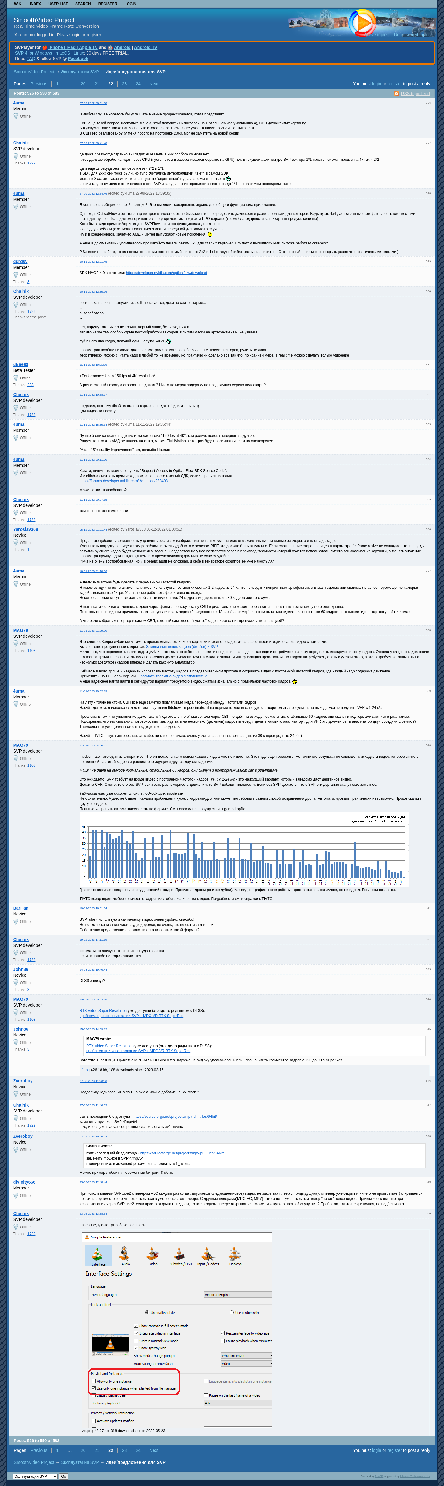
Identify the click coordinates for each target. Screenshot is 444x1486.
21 (97, 83)
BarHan (21, 908)
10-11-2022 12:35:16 (93, 291)
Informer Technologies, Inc (415, 1476)
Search (83, 4)
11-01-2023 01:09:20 (93, 630)
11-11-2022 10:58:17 (93, 394)
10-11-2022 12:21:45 (93, 261)
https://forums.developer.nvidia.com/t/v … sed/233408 (124, 481)
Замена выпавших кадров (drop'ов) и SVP (182, 646)
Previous (39, 83)
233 (30, 385)
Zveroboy (23, 1080)
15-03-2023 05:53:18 (93, 999)
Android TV (145, 47)
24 (138, 83)
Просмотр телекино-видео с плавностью (172, 676)
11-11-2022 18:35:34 (93, 424)
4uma (19, 102)
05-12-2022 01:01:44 (93, 529)
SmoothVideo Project (44, 19)
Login (130, 4)
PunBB (379, 1476)
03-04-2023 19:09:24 (93, 1136)
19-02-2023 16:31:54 (93, 908)
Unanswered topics (412, 34)
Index (35, 4)
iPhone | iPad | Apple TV (73, 47)
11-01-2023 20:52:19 (93, 691)
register (394, 83)
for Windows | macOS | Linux (49, 52)
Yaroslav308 (25, 529)
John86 (20, 969)
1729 (31, 163)
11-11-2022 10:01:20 (93, 364)
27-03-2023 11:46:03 (93, 1105)
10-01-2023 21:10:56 (93, 571)
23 (124, 83)
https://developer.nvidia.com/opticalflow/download (166, 273)
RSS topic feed (415, 93)
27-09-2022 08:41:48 (93, 143)
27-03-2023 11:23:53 (93, 1081)
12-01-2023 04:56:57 (93, 745)
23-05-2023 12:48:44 (93, 1182)
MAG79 (20, 630)
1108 (31, 650)
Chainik (21, 142)
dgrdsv (20, 261)
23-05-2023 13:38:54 (93, 1213)
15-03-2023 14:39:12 (93, 1029)
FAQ (31, 58)
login (376, 83)
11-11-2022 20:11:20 (93, 459)
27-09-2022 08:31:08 (93, 103)
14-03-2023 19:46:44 (93, 969)
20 (83, 83)
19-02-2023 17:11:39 (93, 939)
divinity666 (24, 1182)
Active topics (376, 34)
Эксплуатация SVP (80, 71)
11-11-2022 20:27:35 (93, 499)
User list (58, 4)
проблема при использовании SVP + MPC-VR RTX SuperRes (131, 1016)
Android (122, 47)
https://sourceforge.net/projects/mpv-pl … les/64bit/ (175, 1116)
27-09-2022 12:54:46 (93, 193)
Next (154, 83)
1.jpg (86, 1070)
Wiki (18, 4)
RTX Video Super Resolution (103, 1010)
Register (107, 4)
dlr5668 (20, 364)
